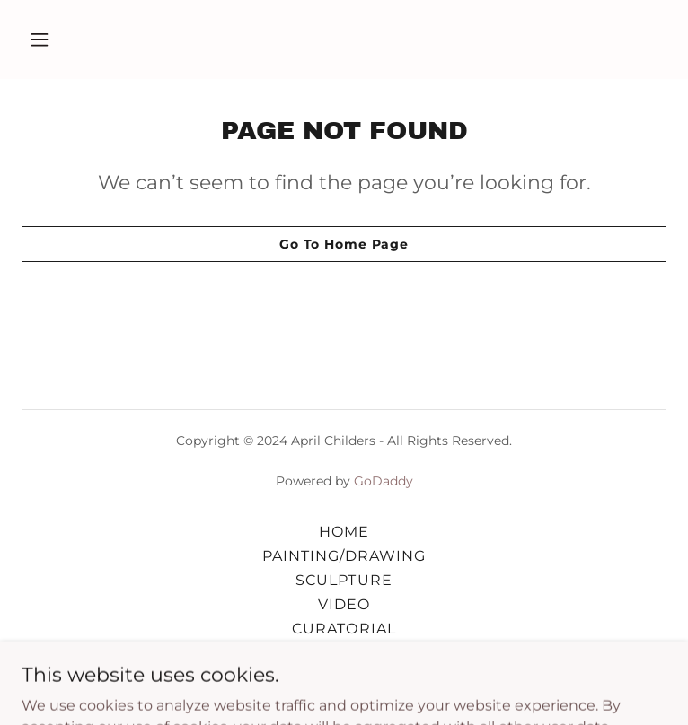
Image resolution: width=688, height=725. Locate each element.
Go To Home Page (344, 244)
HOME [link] (344, 531)
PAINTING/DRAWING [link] (344, 555)
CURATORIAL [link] (343, 628)
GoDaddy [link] (383, 481)
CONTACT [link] (344, 677)
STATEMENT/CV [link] (343, 652)
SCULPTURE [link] (343, 580)
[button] (70, 39)
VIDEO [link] (344, 604)
